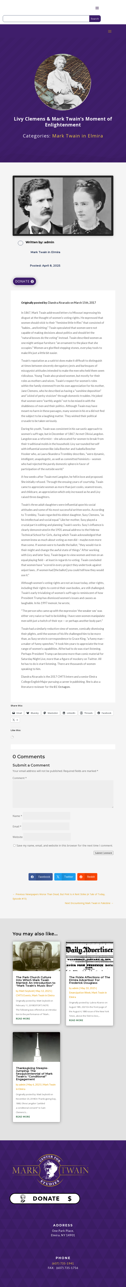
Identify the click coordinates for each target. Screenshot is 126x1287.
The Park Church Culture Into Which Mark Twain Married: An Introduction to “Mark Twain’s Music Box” (35, 981)
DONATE (22, 281)
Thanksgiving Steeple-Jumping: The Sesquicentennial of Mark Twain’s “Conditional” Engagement (34, 1073)
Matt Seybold (26, 990)
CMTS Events (23, 995)
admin (49, 242)
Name (17, 816)
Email (17, 826)
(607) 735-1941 (63, 1263)
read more (23, 1018)
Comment (20, 778)
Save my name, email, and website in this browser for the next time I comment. (65, 845)
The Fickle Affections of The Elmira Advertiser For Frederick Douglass (89, 980)
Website (18, 837)
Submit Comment (103, 852)
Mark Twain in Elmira (77, 136)
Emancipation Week (80, 992)
